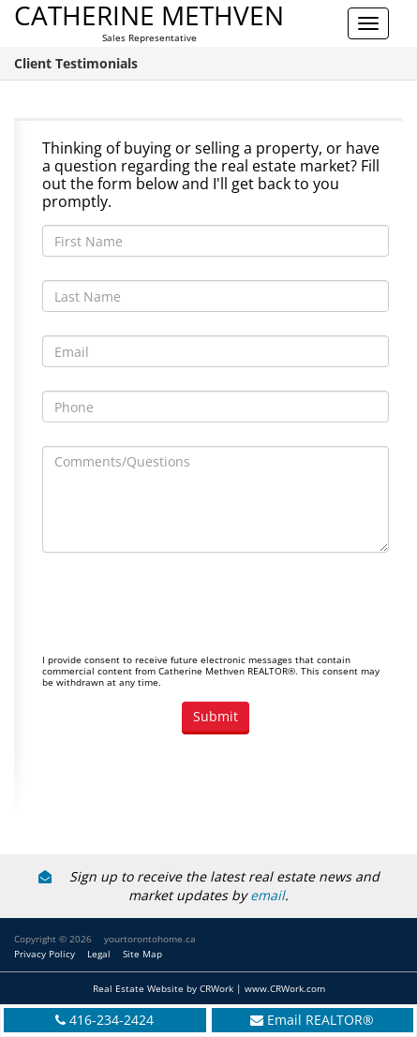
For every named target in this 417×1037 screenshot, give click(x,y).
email (267, 895)
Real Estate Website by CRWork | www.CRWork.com (209, 988)
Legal (99, 953)
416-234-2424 (111, 1020)
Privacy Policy (44, 953)
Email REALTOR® (320, 1020)
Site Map (142, 953)
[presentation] (184, 612)
